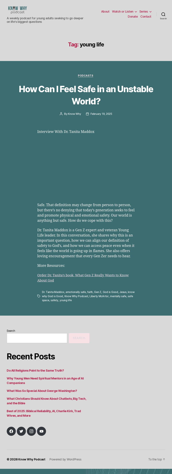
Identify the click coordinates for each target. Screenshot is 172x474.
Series (143, 14)
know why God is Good (56, 301)
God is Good (110, 297)
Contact (145, 19)
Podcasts (86, 80)
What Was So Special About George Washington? (42, 396)
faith (90, 297)
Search (11, 336)
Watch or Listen (122, 14)
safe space (55, 305)
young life (79, 305)
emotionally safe (76, 297)
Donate (133, 19)
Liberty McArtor (107, 301)
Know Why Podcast (84, 301)
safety (67, 305)
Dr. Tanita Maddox (53, 297)
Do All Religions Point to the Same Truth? (35, 375)
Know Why (74, 119)
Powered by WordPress (66, 464)
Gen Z (98, 297)
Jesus (123, 297)
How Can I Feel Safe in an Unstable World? (86, 99)
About (105, 14)
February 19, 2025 (101, 119)
